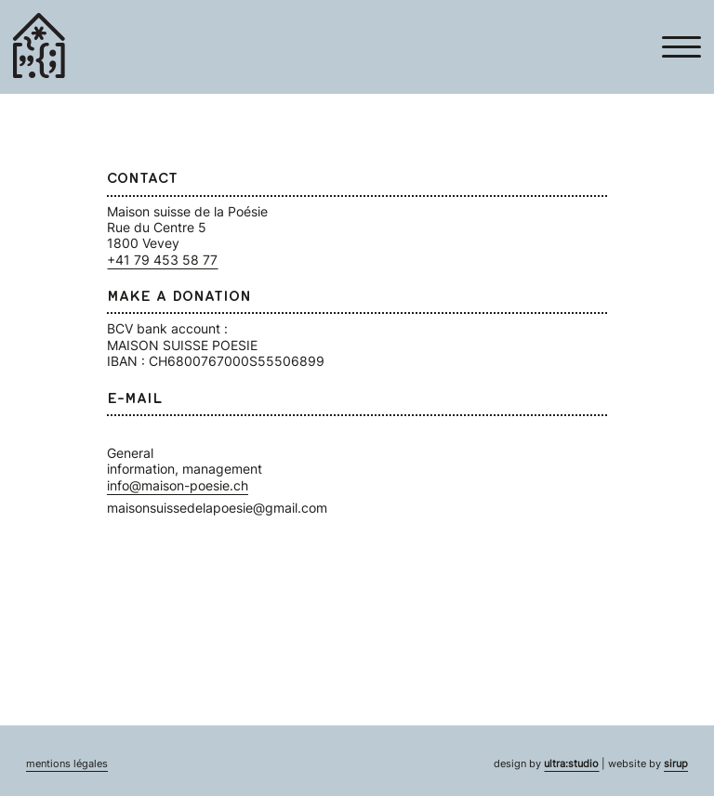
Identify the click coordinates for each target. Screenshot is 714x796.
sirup (676, 764)
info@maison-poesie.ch (177, 485)
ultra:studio (571, 764)
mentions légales (67, 764)
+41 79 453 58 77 (162, 260)
